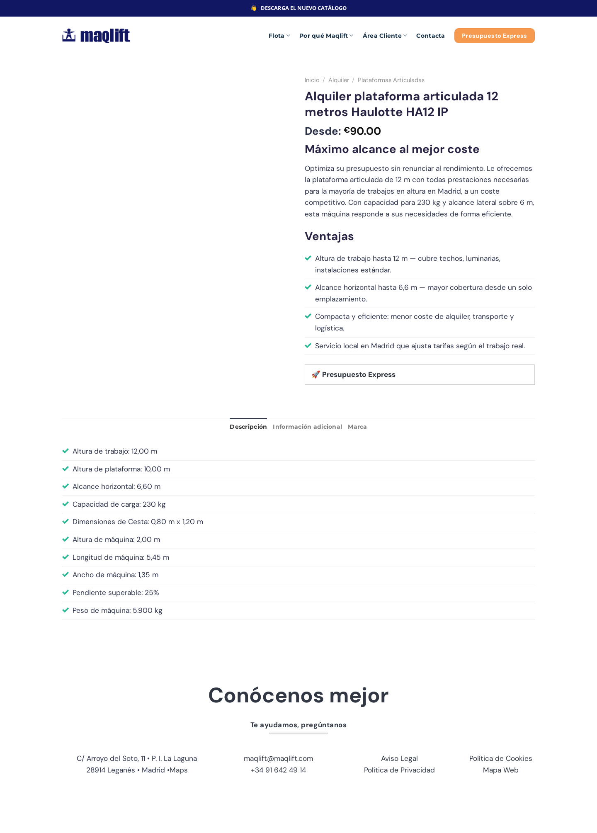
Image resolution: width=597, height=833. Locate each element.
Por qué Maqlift (326, 35)
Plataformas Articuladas (391, 80)
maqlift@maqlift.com (278, 758)
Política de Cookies (500, 758)
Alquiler (338, 80)
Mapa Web (501, 770)
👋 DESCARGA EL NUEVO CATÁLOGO (298, 8)
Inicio (312, 80)
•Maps (177, 770)
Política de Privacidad (399, 770)
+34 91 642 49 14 (278, 770)
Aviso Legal (399, 758)
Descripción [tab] (248, 426)
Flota (279, 35)
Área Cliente (385, 35)
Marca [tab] (357, 426)
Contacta (430, 35)
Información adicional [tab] (307, 426)
